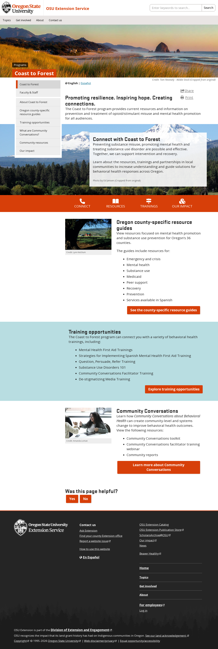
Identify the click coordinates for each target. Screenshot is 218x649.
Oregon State (64, 641)
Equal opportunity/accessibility (140, 641)
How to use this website (95, 549)
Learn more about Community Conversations (158, 467)
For (152, 605)
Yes (72, 498)
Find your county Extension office (101, 536)
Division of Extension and (81, 630)
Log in (143, 610)
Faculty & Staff (29, 92)
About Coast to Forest (33, 102)
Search (208, 8)
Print (189, 97)
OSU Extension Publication (161, 530)
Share (187, 90)
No (85, 498)
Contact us (55, 20)
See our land (167, 635)
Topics (7, 20)
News (142, 545)
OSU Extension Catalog (154, 524)
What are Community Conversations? (33, 132)
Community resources (34, 142)
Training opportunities (35, 122)
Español (86, 83)
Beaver (150, 553)
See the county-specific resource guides (163, 310)
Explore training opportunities (173, 389)
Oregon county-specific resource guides (35, 112)
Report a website (95, 541)
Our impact (27, 151)
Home (144, 568)
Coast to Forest (29, 84)
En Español (91, 557)
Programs (20, 65)
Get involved (23, 20)
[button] (88, 234)
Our (148, 540)
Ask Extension (88, 530)
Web (100, 641)
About (40, 20)
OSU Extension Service (67, 8)
